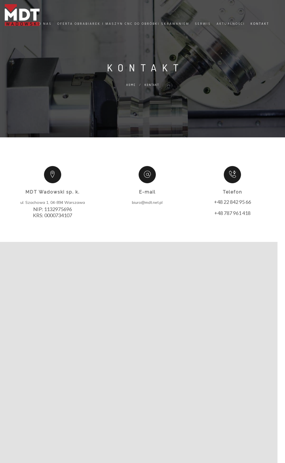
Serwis (201, 28)
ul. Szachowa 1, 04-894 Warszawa (52, 202)
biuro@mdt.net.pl (147, 202)
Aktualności (229, 28)
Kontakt (258, 28)
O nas (43, 28)
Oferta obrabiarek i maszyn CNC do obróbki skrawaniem (122, 28)
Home (26, 28)
